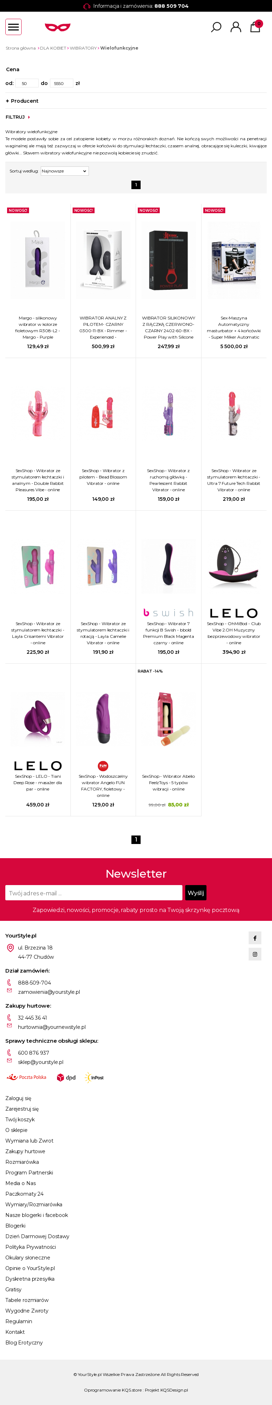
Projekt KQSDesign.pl (166, 1390)
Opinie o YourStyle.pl (30, 1268)
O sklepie (16, 1130)
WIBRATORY (83, 48)
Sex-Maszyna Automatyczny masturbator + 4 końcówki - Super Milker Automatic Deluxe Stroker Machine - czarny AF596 (234, 327)
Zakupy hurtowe (25, 1151)
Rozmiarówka (22, 1162)
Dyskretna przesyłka (30, 1279)
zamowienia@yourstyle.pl (49, 992)
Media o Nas (20, 1183)
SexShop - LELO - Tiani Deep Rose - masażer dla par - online (37, 783)
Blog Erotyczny (24, 1342)
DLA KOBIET (53, 48)
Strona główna (20, 48)
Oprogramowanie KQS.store (113, 1390)
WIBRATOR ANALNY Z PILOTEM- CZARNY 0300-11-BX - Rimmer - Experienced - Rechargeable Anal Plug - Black (103, 327)
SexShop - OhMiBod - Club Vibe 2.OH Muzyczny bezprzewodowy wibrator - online (234, 633)
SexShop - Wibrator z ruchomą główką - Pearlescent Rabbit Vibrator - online (168, 480)
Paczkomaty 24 (24, 1194)
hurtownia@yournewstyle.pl (52, 1027)
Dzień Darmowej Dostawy (37, 1236)
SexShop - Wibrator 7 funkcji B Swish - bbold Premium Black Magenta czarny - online (168, 633)
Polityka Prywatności (30, 1247)
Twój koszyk (19, 1119)
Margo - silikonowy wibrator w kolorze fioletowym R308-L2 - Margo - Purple (37, 327)
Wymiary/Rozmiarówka (33, 1204)
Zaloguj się (18, 1098)
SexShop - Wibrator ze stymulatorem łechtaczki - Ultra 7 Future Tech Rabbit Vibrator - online (233, 480)
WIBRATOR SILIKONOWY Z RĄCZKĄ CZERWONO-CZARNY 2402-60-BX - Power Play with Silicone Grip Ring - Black (168, 327)
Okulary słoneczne (27, 1257)
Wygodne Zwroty (27, 1311)
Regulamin (18, 1321)
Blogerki (15, 1226)
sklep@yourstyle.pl (40, 1062)
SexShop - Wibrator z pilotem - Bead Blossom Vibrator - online (103, 477)
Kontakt (15, 1332)
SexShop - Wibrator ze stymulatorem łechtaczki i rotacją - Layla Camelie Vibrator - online (103, 633)
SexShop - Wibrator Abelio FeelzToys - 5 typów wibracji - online (168, 783)
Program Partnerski (29, 1172)
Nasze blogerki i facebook (36, 1215)
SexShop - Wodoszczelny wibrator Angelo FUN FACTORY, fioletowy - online (103, 786)
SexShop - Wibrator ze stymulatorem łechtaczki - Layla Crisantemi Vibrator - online (37, 633)
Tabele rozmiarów (27, 1300)
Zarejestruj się (22, 1109)
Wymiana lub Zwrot (29, 1141)
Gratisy (13, 1289)
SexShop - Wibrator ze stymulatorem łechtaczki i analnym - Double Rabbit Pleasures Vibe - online (38, 480)
